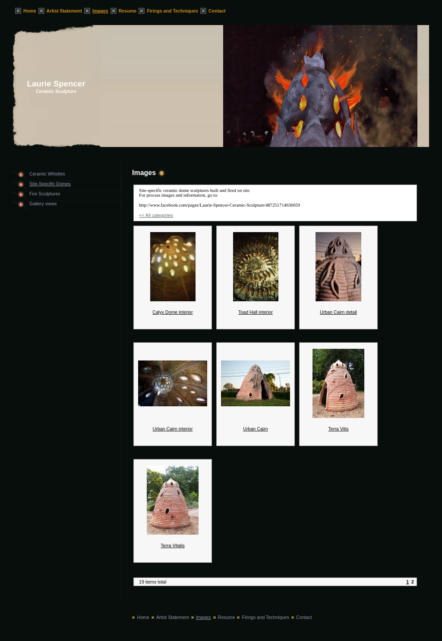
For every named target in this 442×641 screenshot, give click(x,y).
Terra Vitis (338, 428)
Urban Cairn (255, 428)
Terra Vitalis (172, 545)
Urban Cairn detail (338, 312)
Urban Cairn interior (173, 428)
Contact (217, 10)
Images (100, 10)
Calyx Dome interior (172, 312)
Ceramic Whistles (47, 173)
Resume (127, 10)
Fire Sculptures (44, 193)
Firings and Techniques (172, 10)
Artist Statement (64, 10)
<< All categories (156, 215)
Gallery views (43, 203)
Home (29, 10)
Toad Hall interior (255, 312)
